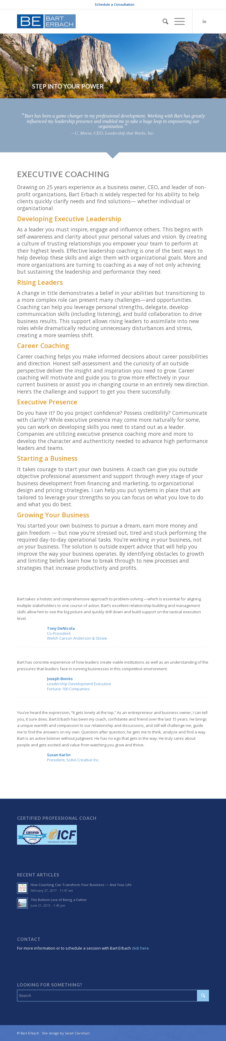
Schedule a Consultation (115, 4)
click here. (140, 948)
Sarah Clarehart (77, 1033)
